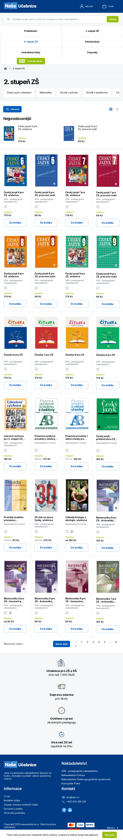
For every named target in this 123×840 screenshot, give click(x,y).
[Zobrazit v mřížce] (111, 109)
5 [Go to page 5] (105, 642)
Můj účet (86, 6)
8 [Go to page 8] (116, 642)
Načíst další (61, 644)
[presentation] (58, 19)
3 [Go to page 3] (93, 642)
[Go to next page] (76, 646)
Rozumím (109, 835)
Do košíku (15, 222)
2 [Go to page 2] (87, 642)
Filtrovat (12, 109)
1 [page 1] (81, 642)
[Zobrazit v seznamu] (117, 109)
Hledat (112, 19)
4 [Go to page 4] (99, 642)
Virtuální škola (30, 61)
